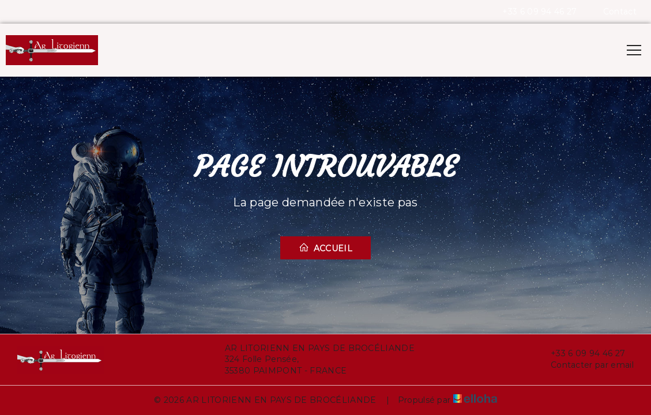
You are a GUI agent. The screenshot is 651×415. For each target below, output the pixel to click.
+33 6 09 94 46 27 (581, 353)
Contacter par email (585, 365)
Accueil (325, 248)
